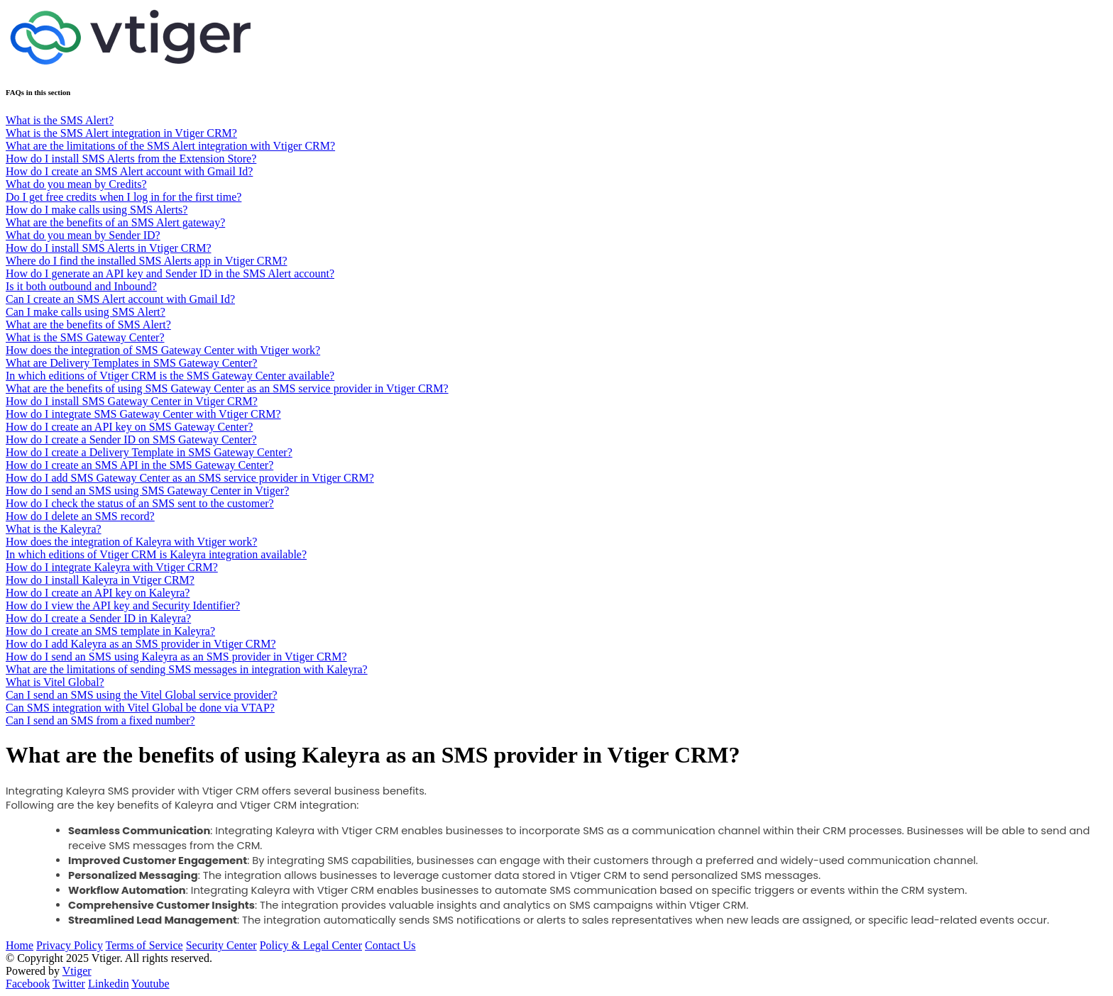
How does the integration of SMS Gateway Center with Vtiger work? (163, 350)
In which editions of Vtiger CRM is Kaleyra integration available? (156, 554)
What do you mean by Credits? (76, 184)
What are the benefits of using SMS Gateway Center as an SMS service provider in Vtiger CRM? (227, 388)
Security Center (221, 945)
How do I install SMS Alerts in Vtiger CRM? (109, 248)
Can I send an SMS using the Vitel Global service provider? (142, 695)
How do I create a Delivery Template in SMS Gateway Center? (149, 452)
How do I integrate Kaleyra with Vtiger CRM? (112, 567)
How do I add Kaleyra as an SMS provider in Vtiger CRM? (141, 644)
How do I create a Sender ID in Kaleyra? (98, 618)
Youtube (150, 984)
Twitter (69, 984)
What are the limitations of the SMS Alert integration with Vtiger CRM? (170, 146)
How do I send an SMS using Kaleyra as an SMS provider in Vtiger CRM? (176, 657)
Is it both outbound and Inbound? (81, 286)
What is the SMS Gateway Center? (85, 337)
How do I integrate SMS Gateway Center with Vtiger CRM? (143, 414)
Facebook (28, 984)
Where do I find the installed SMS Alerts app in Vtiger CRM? (146, 261)
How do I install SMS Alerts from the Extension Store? (131, 159)
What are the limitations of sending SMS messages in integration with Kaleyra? (187, 669)
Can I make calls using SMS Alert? (85, 312)
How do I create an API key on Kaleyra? (98, 593)
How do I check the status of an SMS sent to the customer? (140, 503)
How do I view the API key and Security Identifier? (123, 605)
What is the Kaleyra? (54, 529)
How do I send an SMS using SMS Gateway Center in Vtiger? (147, 491)
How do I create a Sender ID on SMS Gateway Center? (131, 439)
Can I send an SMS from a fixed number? (100, 720)
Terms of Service (144, 945)
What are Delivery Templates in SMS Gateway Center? (131, 363)
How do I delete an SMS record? (80, 516)
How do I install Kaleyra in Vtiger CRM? (100, 580)
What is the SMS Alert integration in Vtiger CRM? (121, 133)
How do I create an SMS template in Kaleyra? (110, 631)
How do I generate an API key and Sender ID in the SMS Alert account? (170, 273)
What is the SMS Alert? (60, 120)
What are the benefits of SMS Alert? (88, 325)
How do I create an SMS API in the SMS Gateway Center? (139, 465)
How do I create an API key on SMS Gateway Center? (129, 427)
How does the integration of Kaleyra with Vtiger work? (131, 542)
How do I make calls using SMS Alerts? (96, 210)
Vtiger (77, 971)
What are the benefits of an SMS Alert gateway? (115, 222)
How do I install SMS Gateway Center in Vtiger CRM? (132, 401)
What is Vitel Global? (55, 682)
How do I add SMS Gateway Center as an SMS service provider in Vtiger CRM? (190, 478)
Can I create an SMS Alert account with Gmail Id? (120, 299)
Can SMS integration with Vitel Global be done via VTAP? (140, 708)
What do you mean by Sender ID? (83, 235)
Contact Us (390, 945)
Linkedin (108, 984)
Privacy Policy (69, 945)
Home (19, 945)
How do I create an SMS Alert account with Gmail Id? (129, 171)
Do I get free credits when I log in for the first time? (123, 197)
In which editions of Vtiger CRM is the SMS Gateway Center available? (170, 376)
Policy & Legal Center (311, 945)
